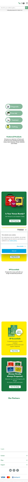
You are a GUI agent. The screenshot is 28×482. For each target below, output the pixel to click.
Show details (20, 246)
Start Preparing (15, 221)
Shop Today (15, 351)
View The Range (15, 387)
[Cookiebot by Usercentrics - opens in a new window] (18, 230)
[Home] (27, 3)
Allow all (14, 251)
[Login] (21, 3)
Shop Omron (14, 257)
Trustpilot (2, 449)
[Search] (26, 7)
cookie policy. (13, 240)
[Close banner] (25, 229)
